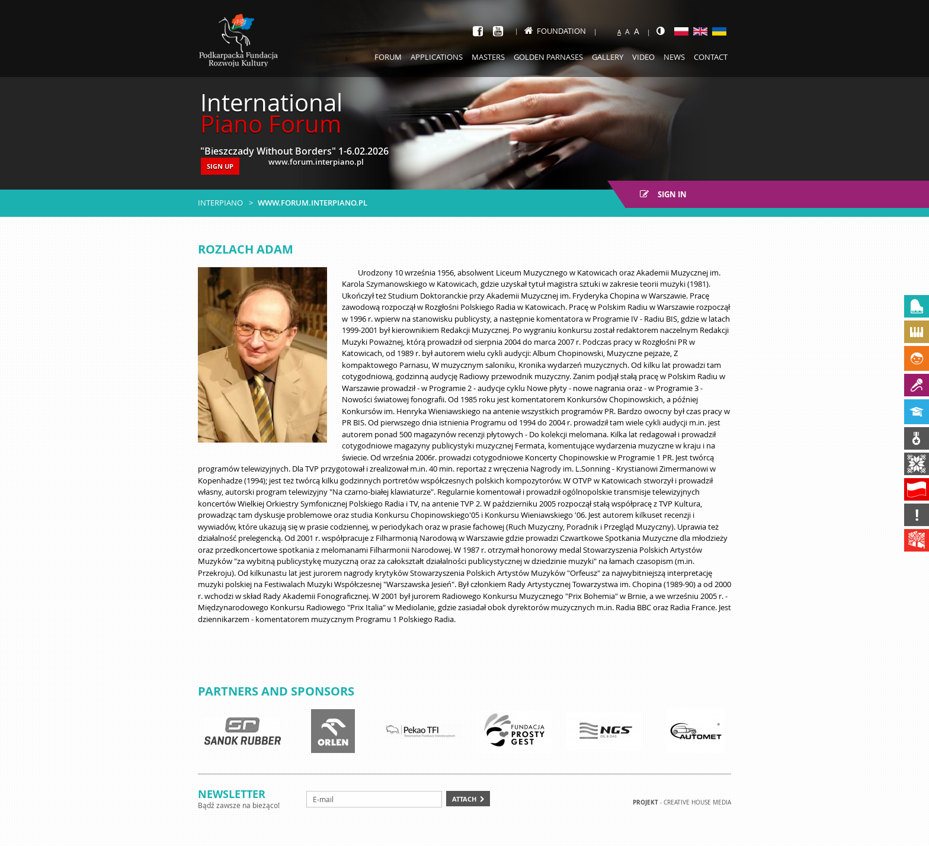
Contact (711, 57)
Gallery (607, 57)
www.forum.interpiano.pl (312, 202)
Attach (464, 798)
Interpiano (220, 202)
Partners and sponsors (276, 691)
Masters (488, 57)
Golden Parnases (548, 57)
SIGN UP (220, 166)
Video (643, 57)
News (674, 57)
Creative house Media (697, 802)
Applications (437, 57)
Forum (388, 57)
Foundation (555, 30)
